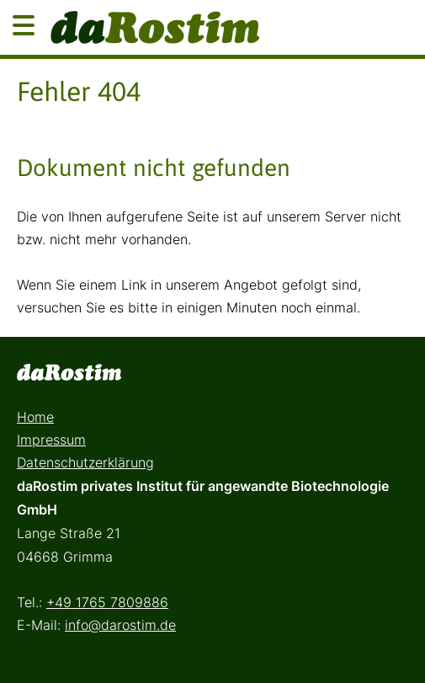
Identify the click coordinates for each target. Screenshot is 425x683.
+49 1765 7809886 (107, 602)
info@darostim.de (120, 624)
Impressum (51, 439)
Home (35, 416)
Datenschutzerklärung (85, 462)
